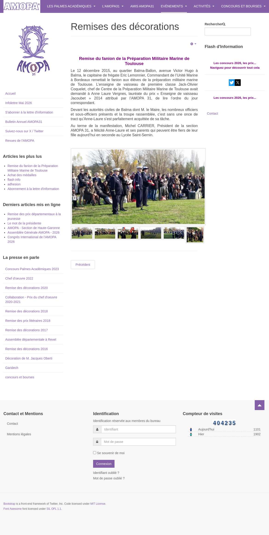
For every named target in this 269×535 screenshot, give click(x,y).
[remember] (94, 452)
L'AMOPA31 (112, 6)
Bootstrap (9, 503)
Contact (212, 113)
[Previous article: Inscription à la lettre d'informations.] (83, 264)
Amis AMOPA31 (142, 6)
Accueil (10, 93)
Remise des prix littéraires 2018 (27, 321)
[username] (138, 429)
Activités (204, 6)
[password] (138, 442)
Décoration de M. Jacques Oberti (28, 358)
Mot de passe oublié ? (109, 478)
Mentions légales (19, 434)
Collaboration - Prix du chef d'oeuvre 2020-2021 (31, 299)
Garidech (11, 368)
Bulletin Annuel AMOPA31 (23, 122)
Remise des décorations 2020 (26, 288)
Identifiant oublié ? (106, 473)
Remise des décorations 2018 (26, 311)
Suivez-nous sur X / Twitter (24, 131)
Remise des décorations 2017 (26, 330)
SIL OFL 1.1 (53, 508)
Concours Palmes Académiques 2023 (32, 269)
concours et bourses (19, 377)
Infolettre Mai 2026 (18, 103)
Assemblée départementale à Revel (30, 339)
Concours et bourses (243, 6)
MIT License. (98, 503)
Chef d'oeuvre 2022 (19, 278)
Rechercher (213, 24)
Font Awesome (12, 508)
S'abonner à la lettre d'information (29, 112)
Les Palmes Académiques (71, 6)
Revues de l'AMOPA (19, 140)
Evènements (174, 6)
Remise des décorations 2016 (26, 349)
